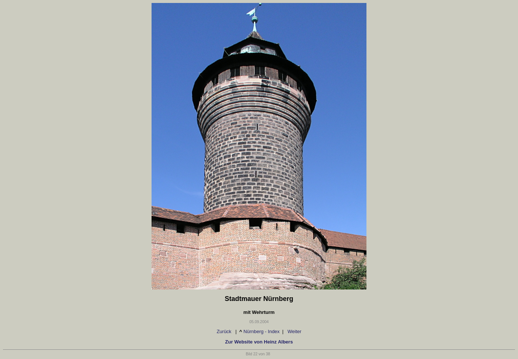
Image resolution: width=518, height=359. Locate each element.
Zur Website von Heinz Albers (259, 342)
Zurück (223, 331)
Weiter (295, 331)
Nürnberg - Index (261, 331)
